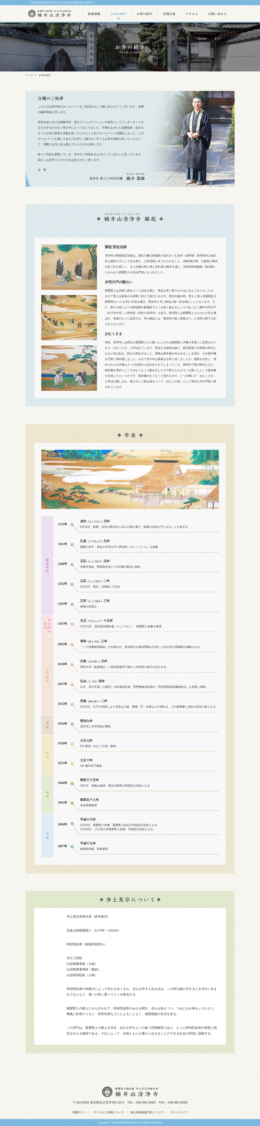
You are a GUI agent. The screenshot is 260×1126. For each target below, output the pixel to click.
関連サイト (80, 1112)
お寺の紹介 (119, 14)
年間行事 (169, 14)
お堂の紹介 (145, 14)
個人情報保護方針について (147, 1112)
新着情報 (94, 14)
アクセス (192, 14)
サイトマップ (178, 1112)
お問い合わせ (217, 14)
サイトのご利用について (108, 1112)
